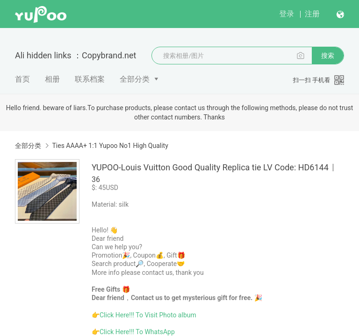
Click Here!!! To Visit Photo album (148, 315)
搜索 (327, 55)
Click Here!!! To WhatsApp (137, 332)
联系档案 (90, 79)
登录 (286, 13)
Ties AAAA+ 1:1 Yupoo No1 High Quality (110, 145)
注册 (312, 13)
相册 (52, 79)
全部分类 (135, 79)
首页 (22, 79)
